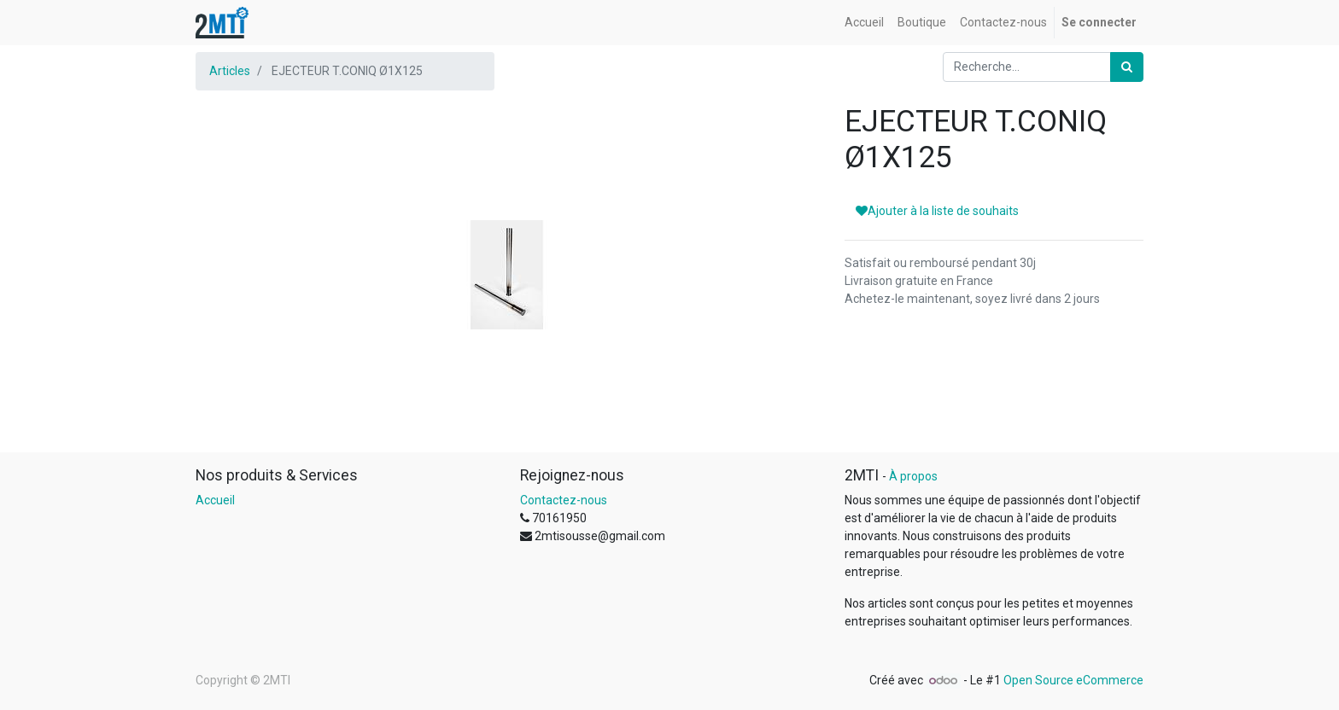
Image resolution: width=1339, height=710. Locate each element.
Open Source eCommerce (1073, 680)
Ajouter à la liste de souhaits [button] (937, 211)
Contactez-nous (563, 500)
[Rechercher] (1126, 67)
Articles (229, 71)
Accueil (215, 500)
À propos (913, 476)
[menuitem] (864, 22)
